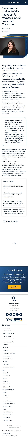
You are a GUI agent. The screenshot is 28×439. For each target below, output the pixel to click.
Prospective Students (8, 414)
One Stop (5, 361)
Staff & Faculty (6, 417)
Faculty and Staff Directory (9, 353)
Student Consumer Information (10, 339)
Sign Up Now (14, 287)
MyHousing (5, 386)
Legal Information (6, 433)
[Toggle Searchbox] (25, 2)
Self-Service (6, 384)
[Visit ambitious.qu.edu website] (14, 320)
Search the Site (6, 328)
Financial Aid (6, 364)
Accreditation (18, 430)
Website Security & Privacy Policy (10, 435)
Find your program (7, 330)
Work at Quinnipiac (7, 341)
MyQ (4, 378)
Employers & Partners (8, 403)
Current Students (7, 398)
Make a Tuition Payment (8, 333)
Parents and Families (8, 412)
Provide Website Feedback (9, 367)
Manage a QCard (7, 336)
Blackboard (5, 375)
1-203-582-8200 (14, 310)
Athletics (5, 395)
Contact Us (5, 350)
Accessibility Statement (7, 430)
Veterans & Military (7, 420)
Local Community (7, 406)
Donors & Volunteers (8, 400)
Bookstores (5, 344)
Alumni (5, 392)
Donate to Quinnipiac (8, 356)
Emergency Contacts (8, 358)
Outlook (5, 381)
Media (4, 409)
